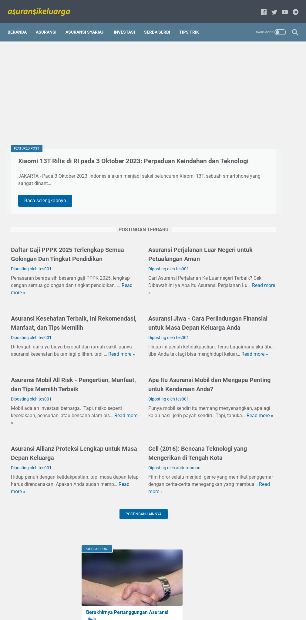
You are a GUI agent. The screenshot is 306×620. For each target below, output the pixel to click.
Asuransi (49, 23)
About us (181, 604)
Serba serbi (160, 23)
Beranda (20, 23)
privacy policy (129, 604)
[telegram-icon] (292, 7)
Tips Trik (192, 23)
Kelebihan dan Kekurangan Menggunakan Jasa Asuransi (256, 239)
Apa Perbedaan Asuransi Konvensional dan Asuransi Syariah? (256, 319)
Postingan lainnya (106, 568)
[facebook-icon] (260, 7)
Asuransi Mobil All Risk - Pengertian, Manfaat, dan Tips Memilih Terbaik (51, 425)
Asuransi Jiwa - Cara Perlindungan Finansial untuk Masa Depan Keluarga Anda (149, 347)
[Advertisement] (105, 86)
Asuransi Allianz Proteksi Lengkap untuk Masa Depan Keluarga (49, 503)
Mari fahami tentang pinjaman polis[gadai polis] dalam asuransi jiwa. (255, 139)
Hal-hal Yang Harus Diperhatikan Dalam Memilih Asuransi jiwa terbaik (257, 406)
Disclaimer (157, 604)
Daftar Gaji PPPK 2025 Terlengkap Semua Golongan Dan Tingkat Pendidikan (56, 269)
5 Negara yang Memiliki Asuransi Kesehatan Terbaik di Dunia (257, 363)
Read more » (80, 312)
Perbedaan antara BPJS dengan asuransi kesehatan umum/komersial (257, 493)
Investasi (127, 23)
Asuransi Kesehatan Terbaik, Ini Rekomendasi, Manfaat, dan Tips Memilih (55, 347)
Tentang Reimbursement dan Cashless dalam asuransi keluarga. (258, 189)
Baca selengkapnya (50, 210)
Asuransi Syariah (88, 23)
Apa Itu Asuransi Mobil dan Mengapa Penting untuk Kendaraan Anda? (146, 425)
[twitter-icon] (271, 7)
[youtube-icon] (281, 7)
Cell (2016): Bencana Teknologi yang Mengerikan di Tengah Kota (257, 450)
